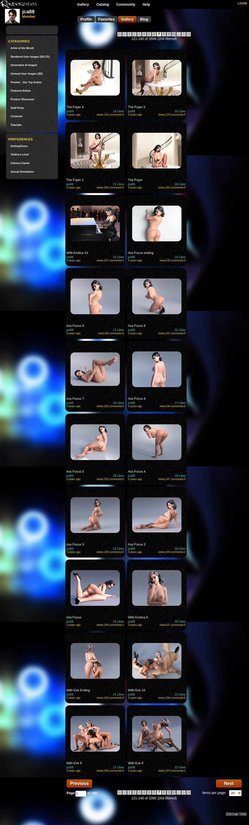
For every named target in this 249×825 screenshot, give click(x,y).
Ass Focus (73, 617)
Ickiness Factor (20, 163)
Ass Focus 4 (137, 471)
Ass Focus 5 (75, 471)
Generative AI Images (24, 65)
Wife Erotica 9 (138, 617)
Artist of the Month (22, 48)
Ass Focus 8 (137, 326)
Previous (79, 783)
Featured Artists (21, 90)
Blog (144, 19)
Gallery (83, 4)
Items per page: (214, 793)
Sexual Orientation (22, 171)
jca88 (69, 111)
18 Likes (118, 111)
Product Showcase (22, 99)
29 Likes (180, 548)
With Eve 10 (136, 690)
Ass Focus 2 (137, 544)
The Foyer (135, 180)
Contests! (17, 116)
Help (146, 4)
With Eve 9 (74, 763)
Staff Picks (17, 108)
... (178, 34)
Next (228, 783)
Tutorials (16, 125)
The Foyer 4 (75, 107)
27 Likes (118, 767)
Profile (86, 19)
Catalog (102, 4)
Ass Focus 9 (75, 326)
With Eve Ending (78, 690)
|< (119, 34)
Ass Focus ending (140, 253)
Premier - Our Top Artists (26, 82)
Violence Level (20, 154)
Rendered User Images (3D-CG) (30, 56)
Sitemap (232, 814)
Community (125, 4)
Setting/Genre (19, 146)
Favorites (106, 19)
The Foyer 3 (136, 107)
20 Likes (180, 111)
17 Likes (118, 330)
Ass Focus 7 (75, 398)
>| (188, 34)
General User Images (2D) (27, 73)
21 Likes (118, 184)
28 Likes (180, 184)
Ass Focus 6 (137, 398)
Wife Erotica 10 (77, 253)
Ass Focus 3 (75, 544)
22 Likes (118, 257)
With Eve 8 (135, 763)
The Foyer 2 (75, 180)
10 (174, 34)
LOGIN (242, 3)
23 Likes (118, 621)
